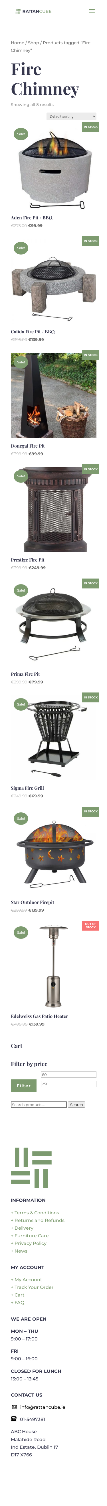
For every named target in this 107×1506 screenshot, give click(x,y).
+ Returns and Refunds (37, 1220)
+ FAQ (17, 1302)
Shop (33, 42)
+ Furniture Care (30, 1235)
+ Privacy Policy (29, 1243)
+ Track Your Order (32, 1287)
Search (76, 1104)
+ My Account (26, 1279)
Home (17, 42)
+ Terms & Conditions (35, 1212)
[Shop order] (71, 116)
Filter (24, 1085)
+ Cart (18, 1295)
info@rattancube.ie (42, 1407)
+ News (19, 1251)
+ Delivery (22, 1228)
